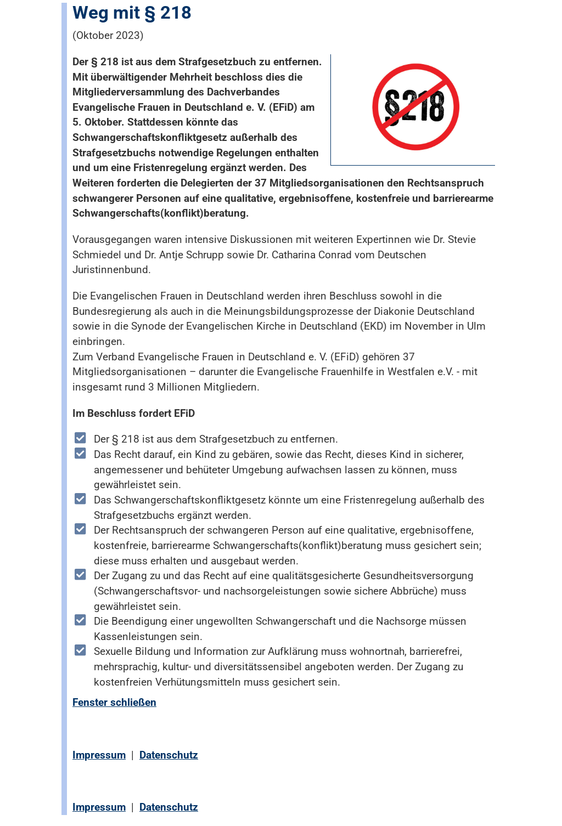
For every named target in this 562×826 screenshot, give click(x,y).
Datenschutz (168, 755)
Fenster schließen (114, 702)
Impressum (99, 755)
